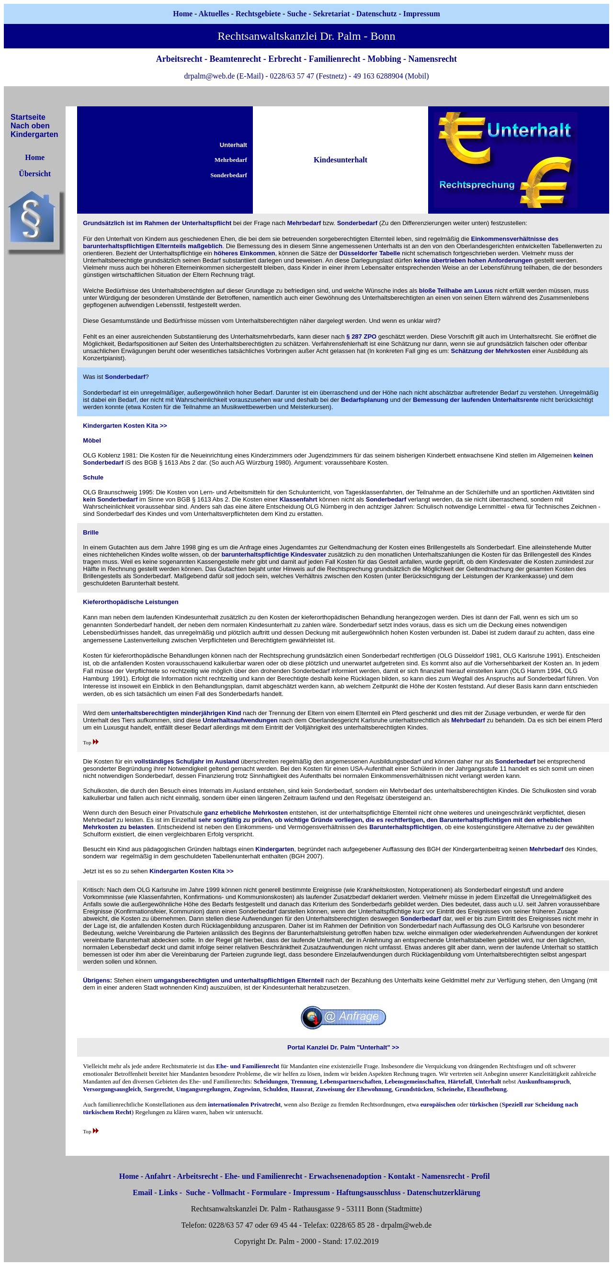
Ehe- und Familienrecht (247, 1066)
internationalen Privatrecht (244, 1104)
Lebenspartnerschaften (351, 1081)
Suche (296, 14)
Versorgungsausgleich (112, 1089)
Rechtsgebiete (258, 14)
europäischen (437, 1104)
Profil (480, 1176)
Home (183, 14)
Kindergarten (34, 134)
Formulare (268, 1192)
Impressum (311, 1192)
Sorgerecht (158, 1089)
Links (168, 1192)
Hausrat (302, 1089)
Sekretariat (332, 14)
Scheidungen (271, 1081)
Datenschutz (376, 14)
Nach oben (30, 126)
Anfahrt (158, 1176)
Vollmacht (228, 1192)
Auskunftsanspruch (543, 1081)
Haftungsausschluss (368, 1192)
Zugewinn (246, 1089)
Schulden (275, 1089)
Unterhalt (488, 1081)
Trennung (304, 1081)
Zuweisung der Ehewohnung (354, 1089)
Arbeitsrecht (197, 1176)
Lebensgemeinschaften (415, 1081)
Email (142, 1192)
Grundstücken (414, 1089)
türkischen (484, 1104)
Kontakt (401, 1176)
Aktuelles (214, 14)
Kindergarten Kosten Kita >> (125, 425)
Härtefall (460, 1081)
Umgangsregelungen (203, 1089)
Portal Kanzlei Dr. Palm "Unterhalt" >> (343, 1047)
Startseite (28, 117)
